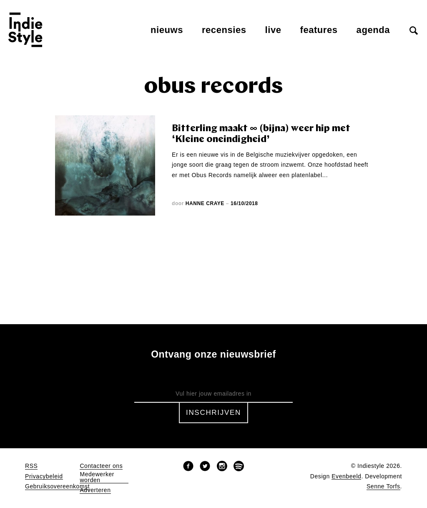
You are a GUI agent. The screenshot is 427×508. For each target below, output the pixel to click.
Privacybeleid (44, 476)
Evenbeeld (346, 476)
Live (273, 30)
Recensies (224, 30)
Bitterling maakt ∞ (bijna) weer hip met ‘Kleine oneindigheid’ (261, 134)
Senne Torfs (383, 486)
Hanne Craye (205, 203)
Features (319, 30)
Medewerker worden (97, 477)
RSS (31, 466)
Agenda (373, 30)
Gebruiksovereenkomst (57, 486)
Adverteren (95, 490)
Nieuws (167, 30)
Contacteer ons (101, 466)
